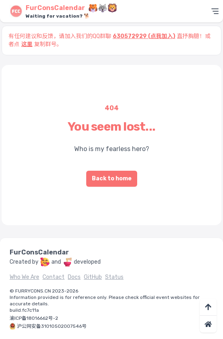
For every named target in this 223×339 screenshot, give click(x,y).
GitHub (93, 277)
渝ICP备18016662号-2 (34, 318)
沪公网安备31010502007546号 (52, 326)
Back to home (112, 178)
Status (114, 277)
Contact (54, 277)
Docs (74, 277)
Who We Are (24, 277)
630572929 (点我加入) (144, 36)
